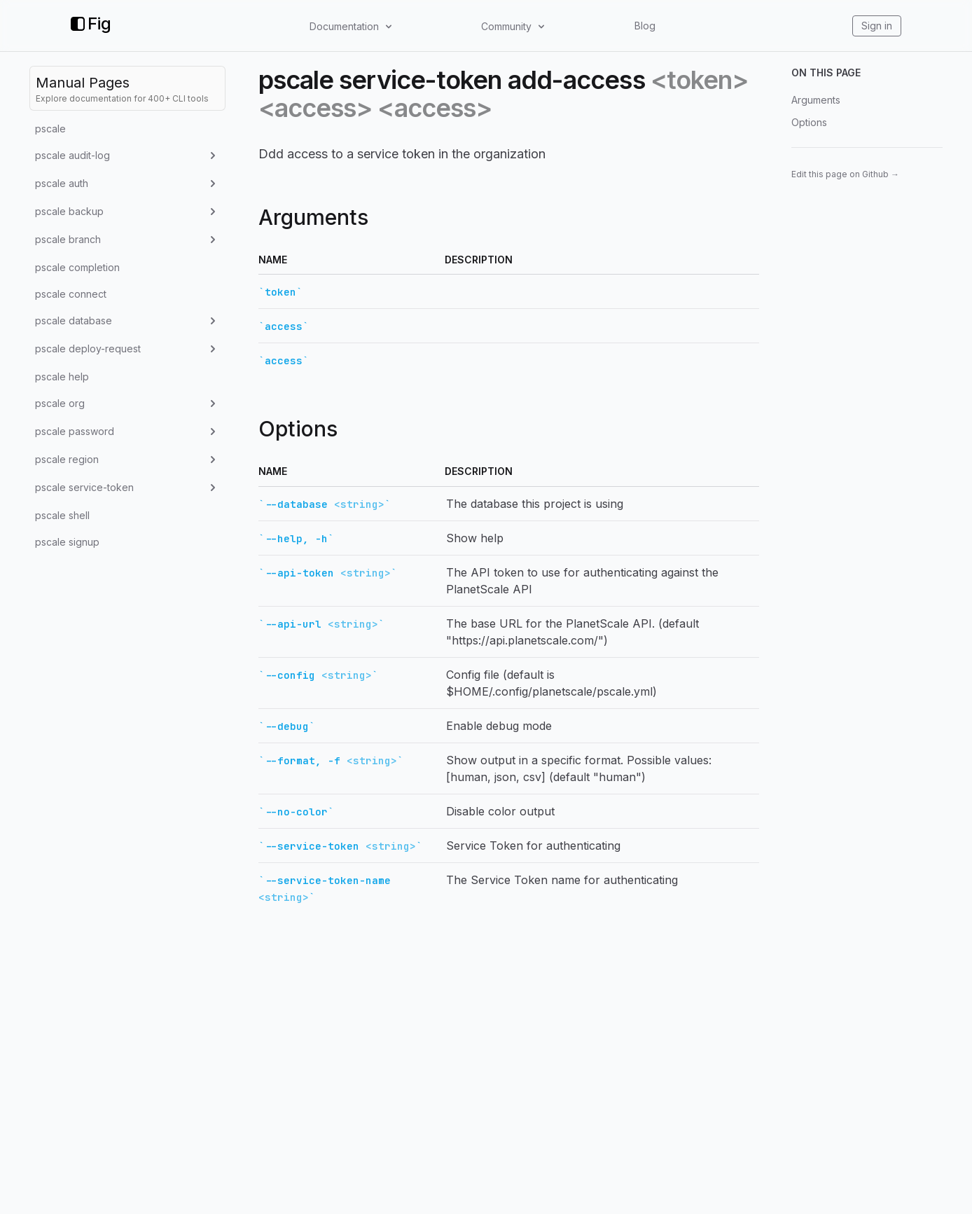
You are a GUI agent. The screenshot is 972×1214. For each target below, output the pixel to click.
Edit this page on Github (845, 174)
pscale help (62, 376)
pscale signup (67, 542)
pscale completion (77, 267)
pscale (50, 128)
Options (809, 122)
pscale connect (70, 294)
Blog (644, 26)
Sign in (876, 26)
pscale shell (62, 515)
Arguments (815, 100)
